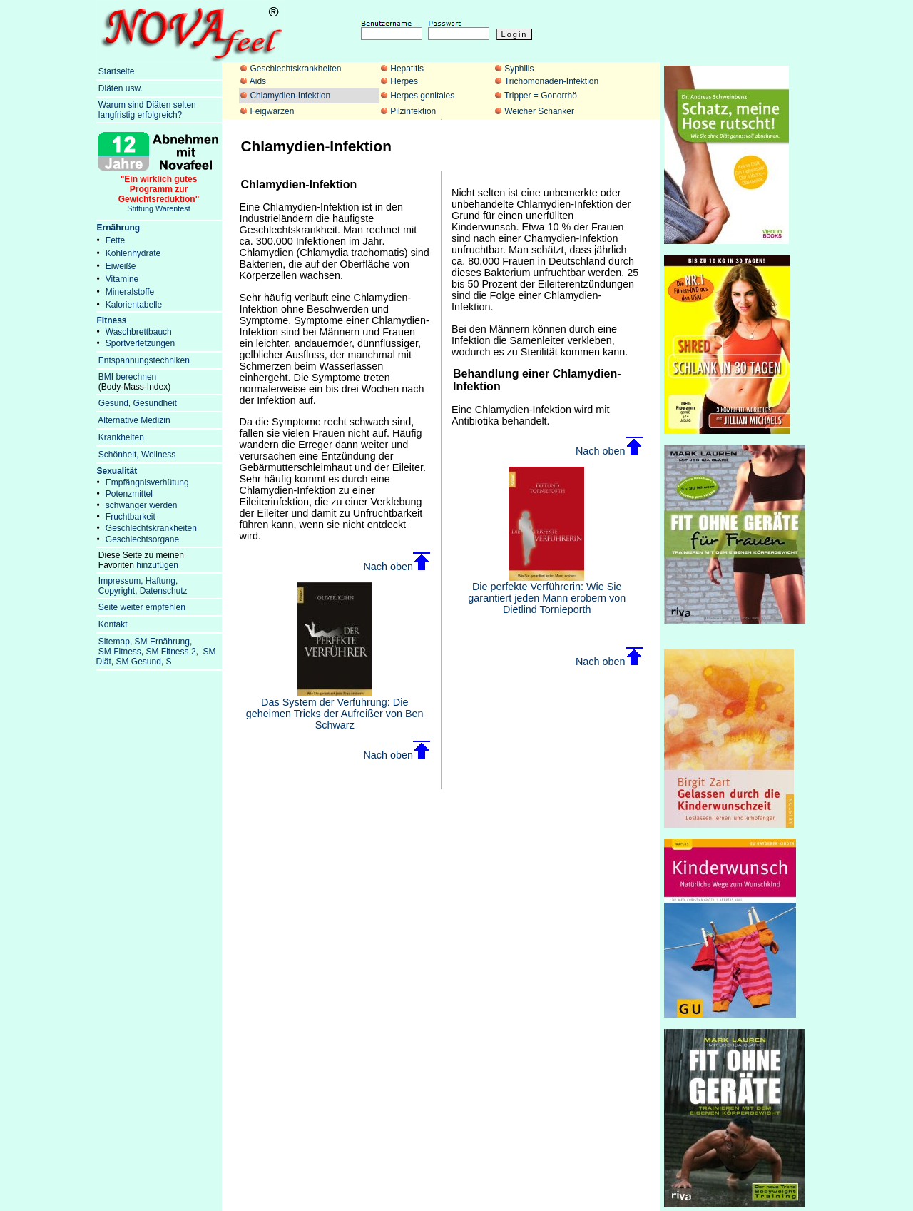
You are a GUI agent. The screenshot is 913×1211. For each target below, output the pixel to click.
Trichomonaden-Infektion (551, 81)
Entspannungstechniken (144, 360)
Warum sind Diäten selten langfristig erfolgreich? (146, 110)
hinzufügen (157, 565)
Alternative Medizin (134, 420)
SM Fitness (119, 652)
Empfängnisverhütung (147, 482)
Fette (115, 240)
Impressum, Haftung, (138, 581)
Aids (258, 81)
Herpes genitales (422, 96)
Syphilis (519, 69)
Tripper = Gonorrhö (540, 96)
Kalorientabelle (134, 305)
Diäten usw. (120, 88)
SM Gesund (138, 662)
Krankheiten (121, 437)
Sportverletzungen (140, 343)
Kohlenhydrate (133, 253)
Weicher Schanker (539, 111)
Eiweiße (121, 266)
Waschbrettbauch (139, 332)
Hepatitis (407, 69)
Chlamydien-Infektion (290, 96)
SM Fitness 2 (171, 652)
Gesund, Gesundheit (137, 403)
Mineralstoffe (130, 292)
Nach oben (396, 566)
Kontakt (113, 624)
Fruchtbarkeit (130, 517)
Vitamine (122, 279)
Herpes (404, 81)
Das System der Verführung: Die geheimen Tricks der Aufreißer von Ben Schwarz (335, 709)
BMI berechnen (127, 377)
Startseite (116, 71)
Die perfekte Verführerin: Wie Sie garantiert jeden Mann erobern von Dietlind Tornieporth (547, 593)
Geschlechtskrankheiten (295, 69)
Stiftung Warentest (159, 190)
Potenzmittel (129, 494)
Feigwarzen (272, 111)
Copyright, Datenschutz (143, 591)
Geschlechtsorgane (142, 539)
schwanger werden (142, 505)
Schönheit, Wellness (137, 455)
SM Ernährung (162, 642)
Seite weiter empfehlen (141, 607)
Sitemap (114, 642)
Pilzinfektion (413, 111)
